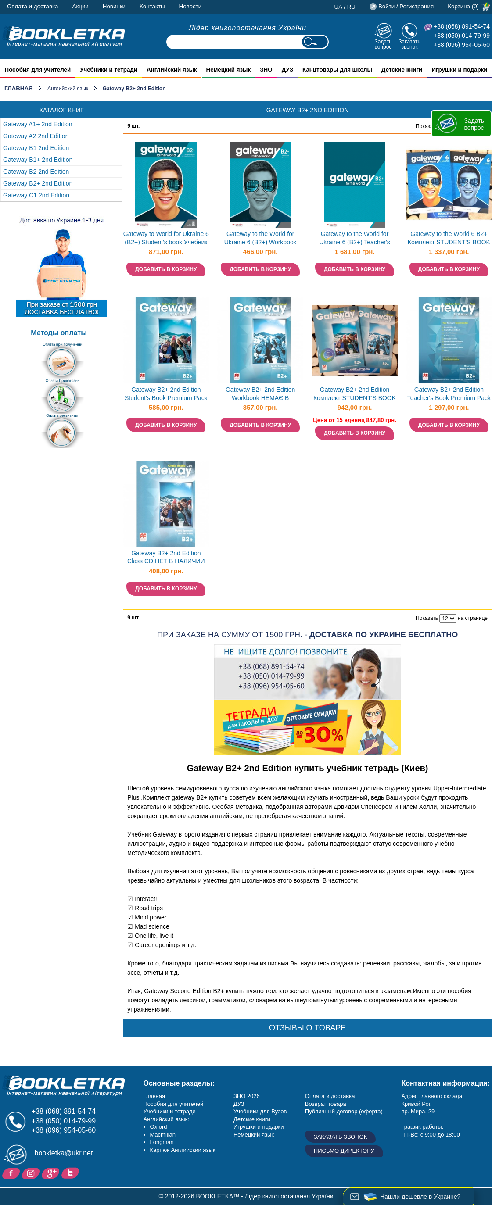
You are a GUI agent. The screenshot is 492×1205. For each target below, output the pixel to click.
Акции (80, 6)
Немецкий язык (253, 1134)
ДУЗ (238, 1104)
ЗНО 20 (243, 1096)
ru (351, 7)
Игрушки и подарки (258, 1126)
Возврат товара (325, 1104)
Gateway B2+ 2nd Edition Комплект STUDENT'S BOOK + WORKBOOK (354, 394)
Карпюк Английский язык (182, 1150)
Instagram (32, 1172)
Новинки (114, 6)
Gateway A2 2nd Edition (35, 135)
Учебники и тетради (170, 1111)
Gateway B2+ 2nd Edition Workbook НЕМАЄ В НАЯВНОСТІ (260, 394)
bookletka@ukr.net (64, 1153)
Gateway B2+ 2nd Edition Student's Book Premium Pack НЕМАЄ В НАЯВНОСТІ (166, 394)
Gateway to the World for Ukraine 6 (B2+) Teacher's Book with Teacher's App (354, 238)
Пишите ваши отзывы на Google (51, 1172)
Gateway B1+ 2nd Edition (37, 159)
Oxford (158, 1126)
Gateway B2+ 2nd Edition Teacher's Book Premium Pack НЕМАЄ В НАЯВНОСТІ (449, 394)
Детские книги (251, 1119)
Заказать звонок (409, 44)
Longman (162, 1142)
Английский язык (67, 89)
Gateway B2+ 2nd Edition (37, 183)
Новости (190, 6)
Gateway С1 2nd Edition (36, 195)
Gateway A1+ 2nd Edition (37, 124)
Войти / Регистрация (406, 6)
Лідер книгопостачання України (247, 28)
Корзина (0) (463, 6)
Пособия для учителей (174, 1104)
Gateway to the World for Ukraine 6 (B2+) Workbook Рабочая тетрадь (260, 238)
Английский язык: (166, 1119)
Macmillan (163, 1134)
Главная (18, 88)
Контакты (152, 6)
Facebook (12, 1172)
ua (338, 7)
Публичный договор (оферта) (344, 1111)
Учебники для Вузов (260, 1111)
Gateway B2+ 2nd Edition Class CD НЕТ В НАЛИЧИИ (166, 557)
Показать (427, 126)
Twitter (71, 1172)
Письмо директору (344, 1151)
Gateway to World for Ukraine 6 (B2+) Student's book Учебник (166, 238)
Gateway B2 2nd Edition (36, 171)
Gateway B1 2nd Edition (36, 147)
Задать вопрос (382, 44)
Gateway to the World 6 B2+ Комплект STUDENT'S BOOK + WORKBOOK (449, 238)
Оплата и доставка (32, 6)
